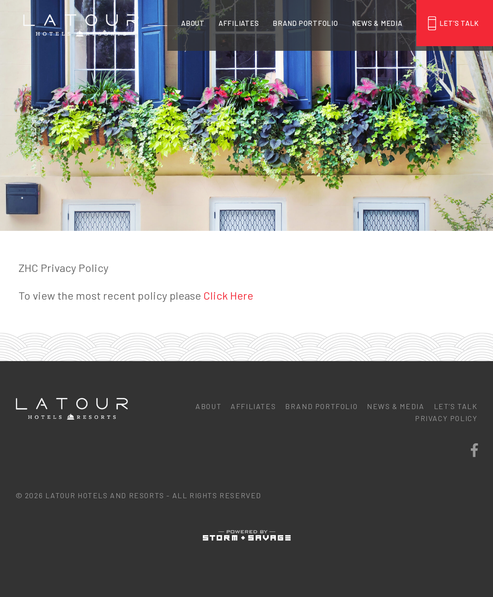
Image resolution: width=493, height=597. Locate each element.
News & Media (377, 23)
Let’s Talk (459, 23)
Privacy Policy (446, 418)
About (193, 23)
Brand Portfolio (305, 23)
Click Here (228, 295)
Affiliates (239, 23)
